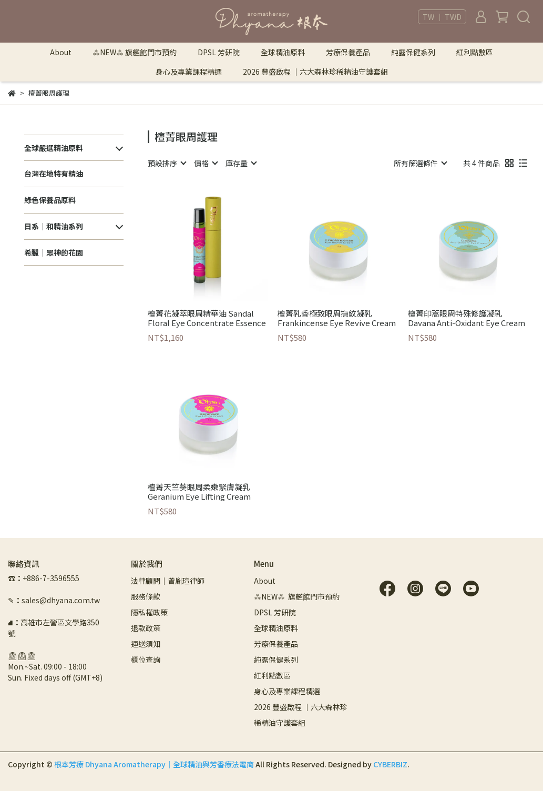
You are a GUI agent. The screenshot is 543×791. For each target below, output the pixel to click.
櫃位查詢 (145, 659)
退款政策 (145, 628)
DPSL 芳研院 (219, 52)
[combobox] (167, 163)
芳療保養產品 (348, 52)
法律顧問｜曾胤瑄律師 (167, 580)
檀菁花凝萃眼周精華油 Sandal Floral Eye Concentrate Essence (207, 318)
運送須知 (145, 643)
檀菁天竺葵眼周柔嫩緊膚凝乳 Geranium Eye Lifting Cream (199, 491)
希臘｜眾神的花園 (53, 252)
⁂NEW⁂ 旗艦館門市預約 (135, 52)
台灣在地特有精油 (53, 173)
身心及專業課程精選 (189, 71)
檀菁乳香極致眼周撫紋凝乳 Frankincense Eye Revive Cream (337, 318)
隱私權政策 (149, 612)
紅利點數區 (474, 52)
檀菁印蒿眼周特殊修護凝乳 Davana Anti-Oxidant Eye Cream (466, 318)
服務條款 (145, 596)
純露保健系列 (413, 52)
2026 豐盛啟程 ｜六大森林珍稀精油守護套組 (315, 71)
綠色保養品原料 (50, 200)
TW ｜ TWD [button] (442, 17)
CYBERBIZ (390, 764)
